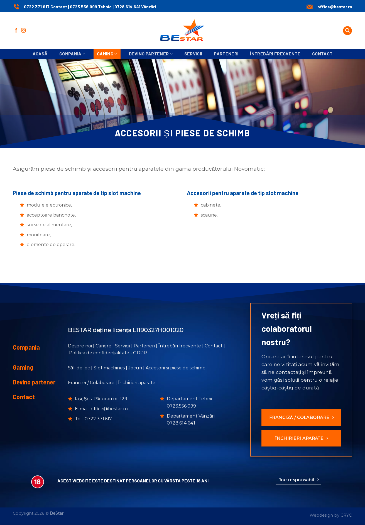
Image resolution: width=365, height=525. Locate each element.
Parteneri (226, 53)
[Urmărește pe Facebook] (16, 30)
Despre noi (80, 346)
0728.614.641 (181, 423)
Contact (322, 53)
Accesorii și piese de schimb (175, 368)
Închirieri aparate (136, 382)
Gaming (107, 54)
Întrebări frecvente (275, 53)
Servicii (193, 53)
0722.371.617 (98, 418)
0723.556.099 (181, 406)
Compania (72, 54)
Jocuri (135, 368)
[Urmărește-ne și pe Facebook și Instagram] (23, 30)
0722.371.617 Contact (45, 6)
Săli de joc (79, 368)
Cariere (103, 346)
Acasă (40, 53)
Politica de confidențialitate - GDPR (108, 352)
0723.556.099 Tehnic (91, 6)
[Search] (347, 30)
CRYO (346, 515)
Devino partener (151, 54)
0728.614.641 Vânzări (135, 6)
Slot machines (109, 368)
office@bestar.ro (334, 6)
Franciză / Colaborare (91, 382)
